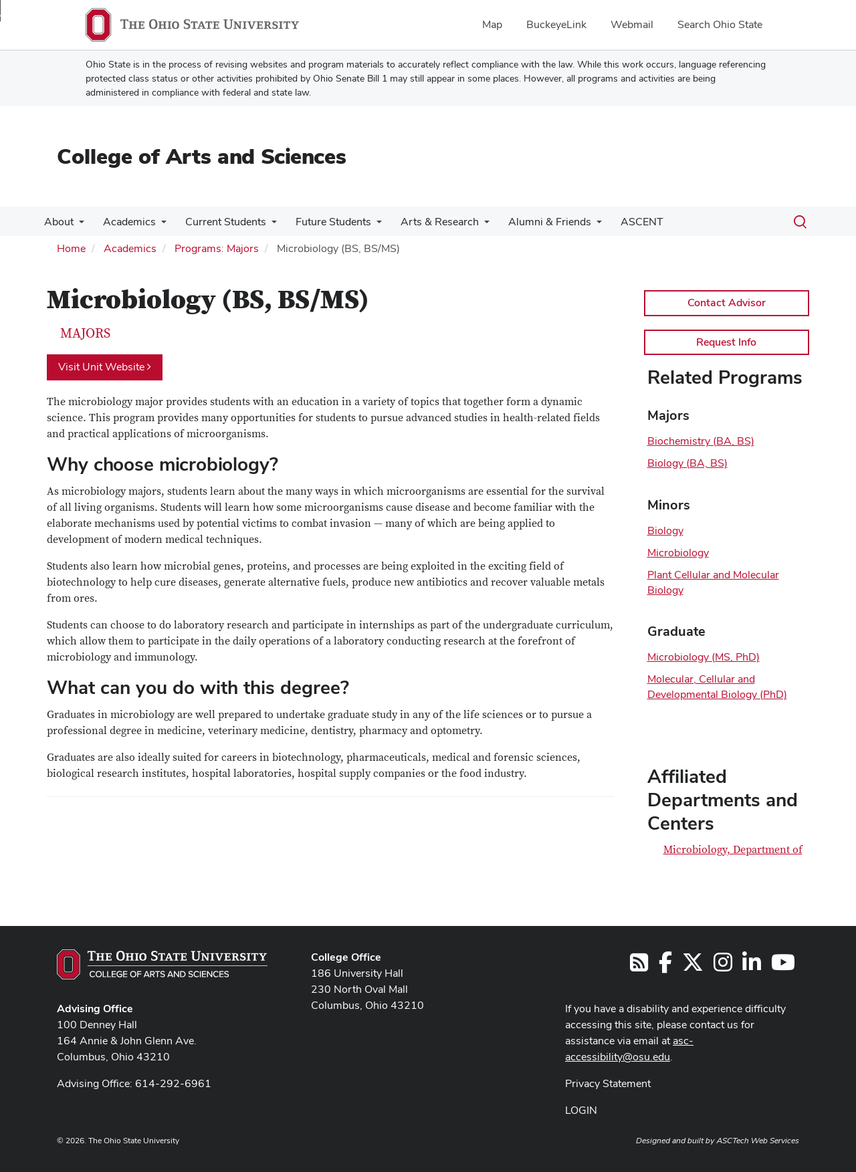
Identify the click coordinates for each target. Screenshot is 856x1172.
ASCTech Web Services (757, 1140)
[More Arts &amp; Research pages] (472, 225)
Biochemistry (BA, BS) (700, 441)
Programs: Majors (217, 248)
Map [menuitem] (492, 24)
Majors (85, 333)
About (57, 222)
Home (71, 248)
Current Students (219, 222)
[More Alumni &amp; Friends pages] (581, 225)
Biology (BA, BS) (687, 463)
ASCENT (624, 222)
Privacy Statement (608, 1083)
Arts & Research (428, 222)
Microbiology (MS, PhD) (703, 657)
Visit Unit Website (104, 367)
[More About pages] (77, 225)
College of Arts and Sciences (201, 156)
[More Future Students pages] (367, 225)
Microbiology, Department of (732, 849)
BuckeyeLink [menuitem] (556, 24)
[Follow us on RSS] (639, 966)
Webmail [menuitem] (632, 24)
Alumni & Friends (535, 222)
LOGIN (581, 1110)
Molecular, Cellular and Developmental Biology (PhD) (717, 686)
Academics (125, 222)
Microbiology (678, 553)
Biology (665, 530)
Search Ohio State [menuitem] (719, 24)
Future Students (324, 222)
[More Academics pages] (157, 225)
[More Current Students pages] (264, 225)
